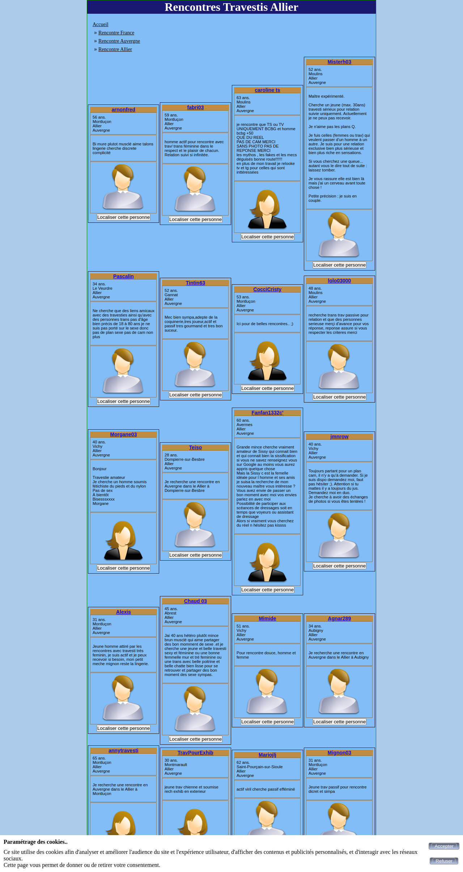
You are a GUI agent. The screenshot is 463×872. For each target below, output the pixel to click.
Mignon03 (339, 753)
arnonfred (123, 109)
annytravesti (123, 750)
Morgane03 (123, 434)
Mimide (267, 618)
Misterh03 (339, 62)
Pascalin (123, 276)
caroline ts (267, 90)
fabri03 (195, 107)
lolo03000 (339, 281)
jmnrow (340, 436)
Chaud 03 (195, 601)
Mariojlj (267, 755)
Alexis (123, 612)
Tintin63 (195, 283)
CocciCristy (268, 289)
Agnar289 (339, 618)
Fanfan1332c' (267, 413)
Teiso (195, 447)
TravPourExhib (195, 753)
